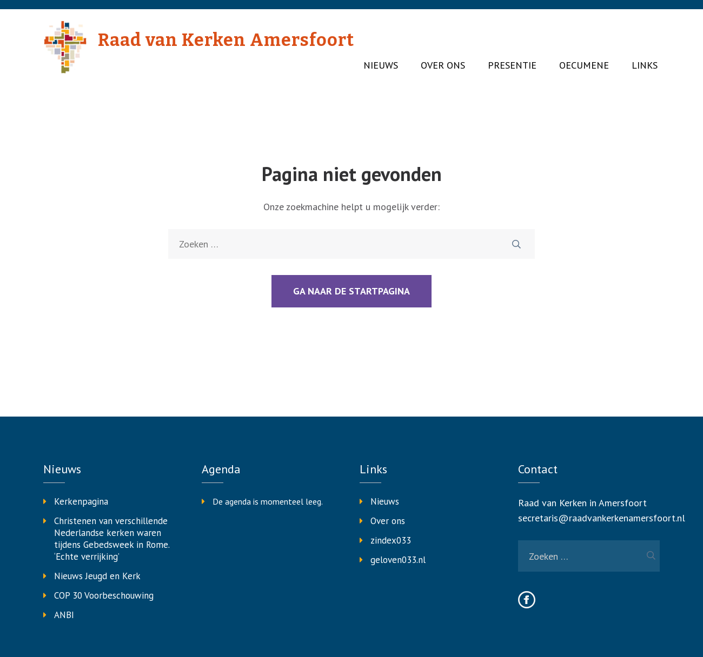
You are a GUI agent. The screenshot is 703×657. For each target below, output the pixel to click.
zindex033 (390, 540)
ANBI (64, 615)
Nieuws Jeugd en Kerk (97, 576)
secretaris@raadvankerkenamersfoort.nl (601, 518)
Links (645, 65)
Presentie (512, 65)
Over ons (443, 65)
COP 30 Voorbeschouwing (104, 595)
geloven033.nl (398, 560)
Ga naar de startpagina (351, 291)
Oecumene (584, 65)
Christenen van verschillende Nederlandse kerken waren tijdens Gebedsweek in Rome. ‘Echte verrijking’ (111, 538)
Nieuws (380, 65)
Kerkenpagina (81, 501)
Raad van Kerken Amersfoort (226, 40)
